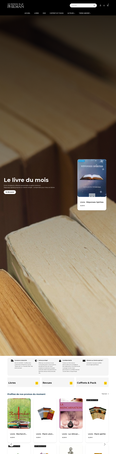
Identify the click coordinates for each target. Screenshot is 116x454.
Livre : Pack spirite (97, 434)
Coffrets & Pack (86, 382)
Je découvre (10, 192)
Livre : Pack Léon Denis (45, 434)
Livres (12, 382)
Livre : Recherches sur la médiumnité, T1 (19, 434)
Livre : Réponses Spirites (92, 202)
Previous (11, 444)
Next (104, 444)
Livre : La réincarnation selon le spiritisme (71, 434)
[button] (105, 393)
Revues (47, 382)
